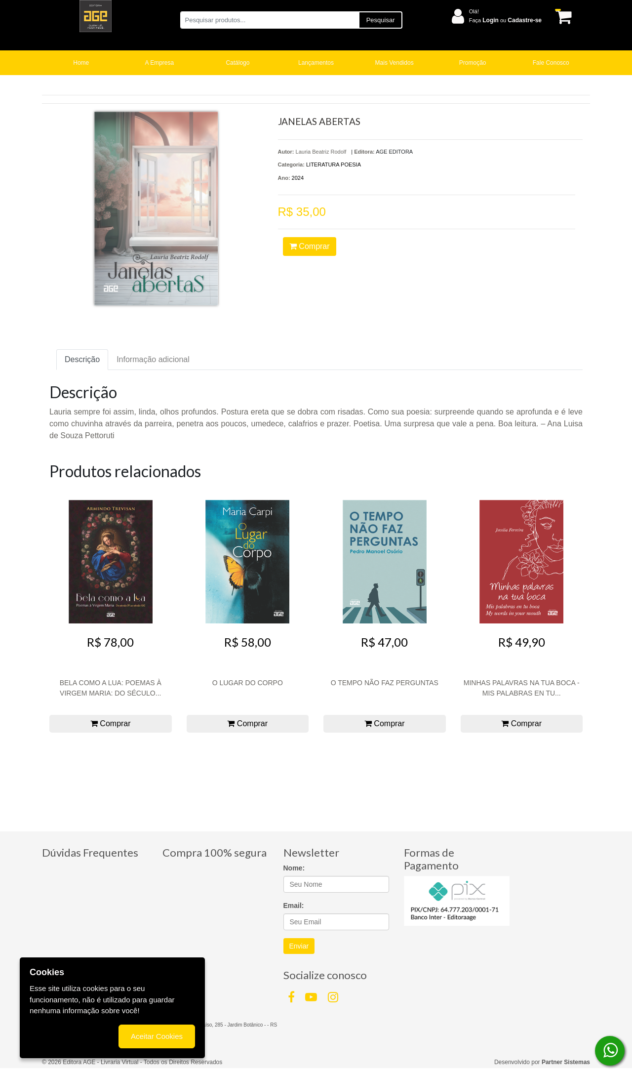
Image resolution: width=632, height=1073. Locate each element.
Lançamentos (316, 62)
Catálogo (237, 62)
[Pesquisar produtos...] (269, 20)
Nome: (294, 868)
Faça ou (505, 20)
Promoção (472, 62)
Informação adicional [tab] (153, 359)
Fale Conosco (551, 62)
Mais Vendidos (394, 62)
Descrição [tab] (82, 359)
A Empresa (159, 62)
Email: (293, 905)
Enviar (299, 946)
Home (81, 62)
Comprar (309, 246)
